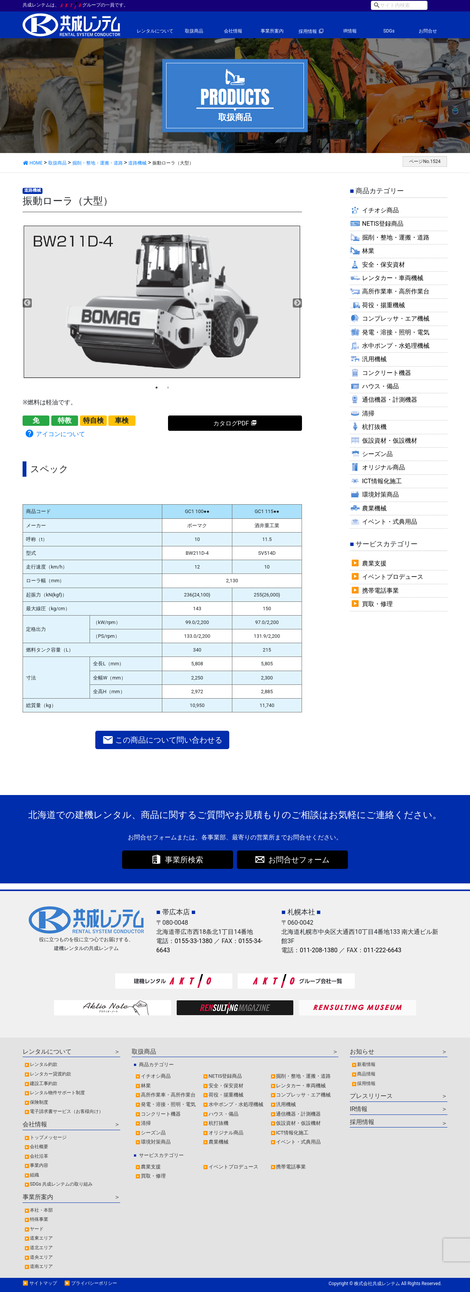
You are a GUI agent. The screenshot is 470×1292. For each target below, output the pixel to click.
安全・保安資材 (383, 264)
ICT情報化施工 (382, 481)
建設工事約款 (43, 1083)
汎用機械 (374, 359)
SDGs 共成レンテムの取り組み (61, 1184)
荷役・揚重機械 (383, 305)
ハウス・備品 (380, 386)
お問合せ (428, 31)
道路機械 (32, 190)
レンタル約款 (43, 1064)
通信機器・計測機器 (389, 399)
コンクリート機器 (386, 372)
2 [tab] (168, 387)
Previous (27, 303)
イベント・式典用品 (389, 521)
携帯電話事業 (380, 590)
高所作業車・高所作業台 (395, 291)
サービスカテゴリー (161, 1155)
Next (297, 303)
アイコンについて (55, 433)
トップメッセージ (48, 1137)
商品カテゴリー (156, 1064)
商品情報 (366, 1074)
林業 (368, 250)
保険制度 (39, 1102)
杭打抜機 (374, 426)
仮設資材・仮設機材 (389, 440)
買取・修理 (377, 604)
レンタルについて (155, 31)
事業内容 (39, 1165)
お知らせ (362, 1051)
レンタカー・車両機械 (392, 278)
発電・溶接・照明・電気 (395, 332)
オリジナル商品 (383, 467)
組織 (34, 1175)
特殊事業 (39, 1219)
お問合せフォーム (299, 859)
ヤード (37, 1229)
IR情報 (350, 31)
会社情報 (233, 31)
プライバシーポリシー (94, 1283)
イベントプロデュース (392, 576)
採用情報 (308, 31)
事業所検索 (184, 859)
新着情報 (366, 1064)
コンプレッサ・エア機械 (395, 318)
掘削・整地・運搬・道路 (395, 237)
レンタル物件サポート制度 (57, 1092)
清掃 (368, 413)
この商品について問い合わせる (162, 740)
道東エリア (41, 1238)
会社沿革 (39, 1156)
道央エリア (41, 1257)
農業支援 (374, 563)
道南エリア (41, 1266)
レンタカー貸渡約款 (50, 1074)
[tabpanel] (162, 302)
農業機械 (374, 508)
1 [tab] (156, 387)
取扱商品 (194, 31)
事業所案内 (272, 31)
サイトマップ (43, 1283)
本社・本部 (41, 1210)
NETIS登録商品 (382, 223)
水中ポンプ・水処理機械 (395, 345)
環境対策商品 (380, 494)
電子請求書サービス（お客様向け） (66, 1111)
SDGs (389, 31)
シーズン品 (377, 454)
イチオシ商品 (380, 210)
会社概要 (39, 1146)
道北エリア (41, 1247)
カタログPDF (231, 423)
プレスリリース (371, 1096)
